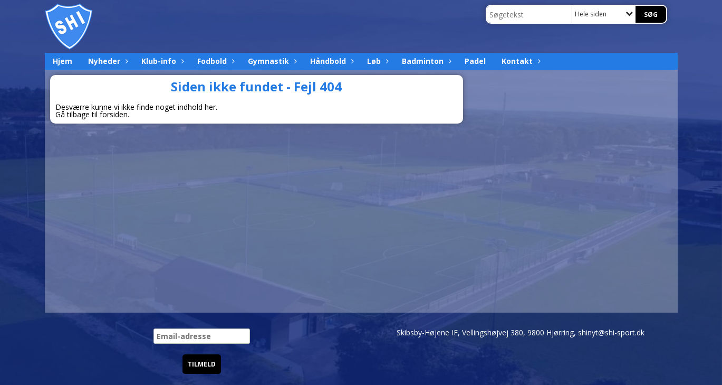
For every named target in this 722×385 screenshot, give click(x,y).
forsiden (114, 114)
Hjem (62, 61)
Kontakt (520, 61)
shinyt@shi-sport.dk (611, 332)
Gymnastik (271, 61)
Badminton (425, 61)
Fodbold (214, 61)
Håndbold (330, 61)
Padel (475, 61)
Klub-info (161, 61)
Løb (376, 61)
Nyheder (107, 61)
